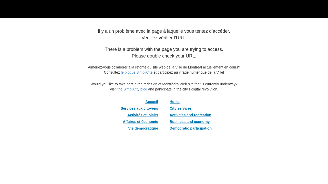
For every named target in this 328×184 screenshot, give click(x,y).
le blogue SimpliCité (137, 72)
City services (181, 108)
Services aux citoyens (139, 108)
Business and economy (190, 122)
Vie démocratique (143, 128)
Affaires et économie (140, 122)
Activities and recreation (190, 115)
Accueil (151, 102)
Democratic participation (191, 128)
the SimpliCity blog (132, 89)
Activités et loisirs (142, 115)
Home (175, 102)
